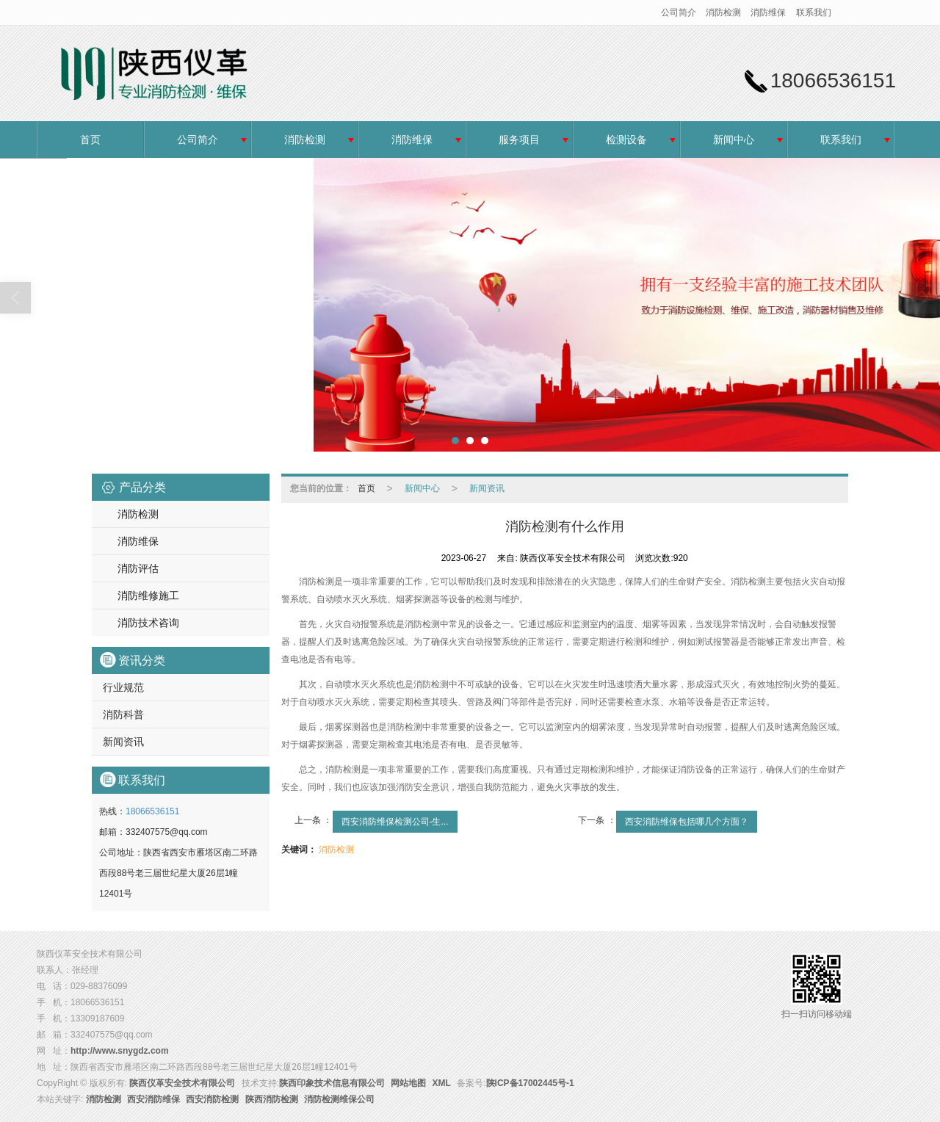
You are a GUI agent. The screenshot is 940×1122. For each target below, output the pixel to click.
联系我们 (813, 12)
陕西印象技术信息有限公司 (332, 1083)
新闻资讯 (123, 742)
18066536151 (152, 811)
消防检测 (723, 12)
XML (442, 1083)
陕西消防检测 (271, 1099)
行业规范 (123, 687)
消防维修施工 (148, 595)
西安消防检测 (212, 1099)
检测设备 (626, 139)
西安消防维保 (153, 1099)
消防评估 (138, 568)
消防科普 (123, 714)
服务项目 (519, 139)
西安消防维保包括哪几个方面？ (686, 822)
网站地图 (408, 1083)
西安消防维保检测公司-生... (395, 822)
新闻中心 (733, 139)
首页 (90, 139)
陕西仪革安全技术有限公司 (182, 1083)
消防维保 (768, 12)
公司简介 (678, 12)
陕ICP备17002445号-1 (530, 1083)
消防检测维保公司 (339, 1099)
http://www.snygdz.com (119, 1051)
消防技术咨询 (148, 623)
